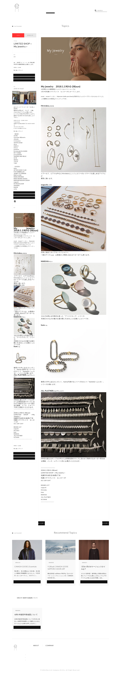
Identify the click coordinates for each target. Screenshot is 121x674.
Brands (40, 645)
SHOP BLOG (24, 76)
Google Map (24, 80)
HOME (27, 11)
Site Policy (41, 650)
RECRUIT (58, 11)
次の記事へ (102, 520)
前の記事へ (44, 520)
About (54, 645)
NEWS (18, 32)
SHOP (50, 11)
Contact (54, 648)
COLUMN (29, 654)
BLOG (35, 11)
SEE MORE (27, 578)
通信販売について (24, 72)
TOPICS (42, 11)
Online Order (42, 648)
